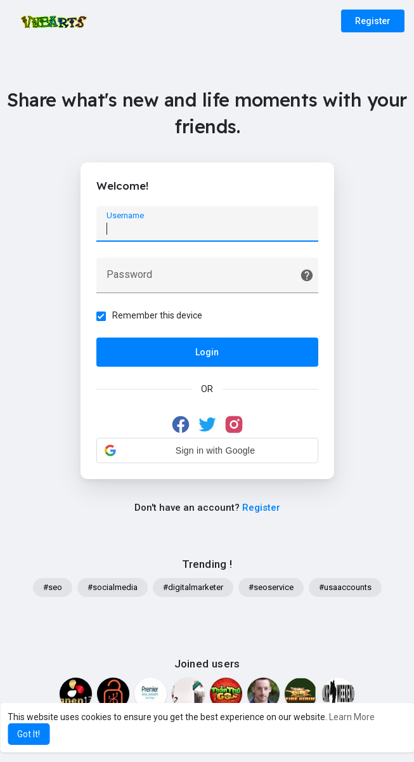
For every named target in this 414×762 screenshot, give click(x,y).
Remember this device (157, 315)
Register (373, 21)
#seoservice (271, 587)
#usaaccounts (345, 587)
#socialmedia (112, 587)
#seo (52, 587)
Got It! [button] (28, 734)
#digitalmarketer (193, 587)
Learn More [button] (352, 717)
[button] (207, 450)
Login (207, 352)
